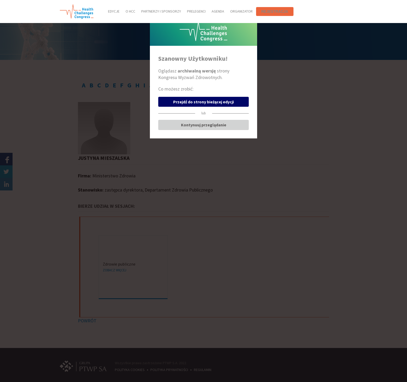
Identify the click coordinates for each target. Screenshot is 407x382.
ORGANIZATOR (241, 11)
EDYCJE (114, 11)
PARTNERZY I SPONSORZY (161, 11)
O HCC (130, 11)
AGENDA (218, 11)
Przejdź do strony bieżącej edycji (203, 101)
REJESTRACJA (274, 11)
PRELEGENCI (196, 11)
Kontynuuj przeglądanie (203, 124)
